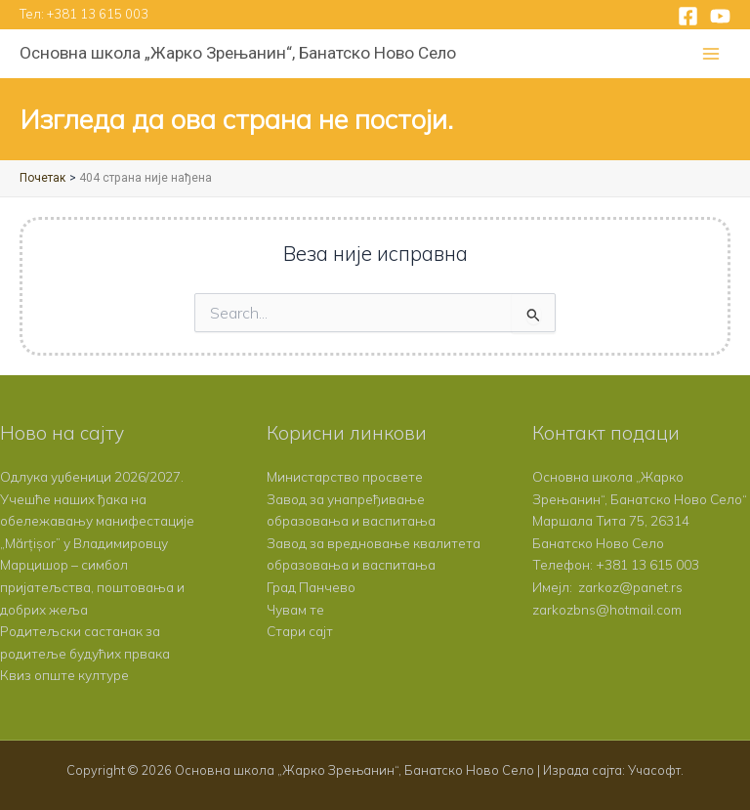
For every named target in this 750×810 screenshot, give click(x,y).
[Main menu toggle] (711, 54)
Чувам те (295, 609)
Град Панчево (311, 586)
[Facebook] (688, 16)
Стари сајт (300, 630)
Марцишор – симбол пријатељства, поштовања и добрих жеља (92, 586)
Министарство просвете (345, 476)
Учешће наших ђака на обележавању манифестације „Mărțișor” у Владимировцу (97, 520)
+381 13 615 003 (97, 13)
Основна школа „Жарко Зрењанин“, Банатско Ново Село (238, 53)
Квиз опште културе (64, 674)
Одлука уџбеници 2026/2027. (92, 476)
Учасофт (654, 770)
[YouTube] (720, 16)
